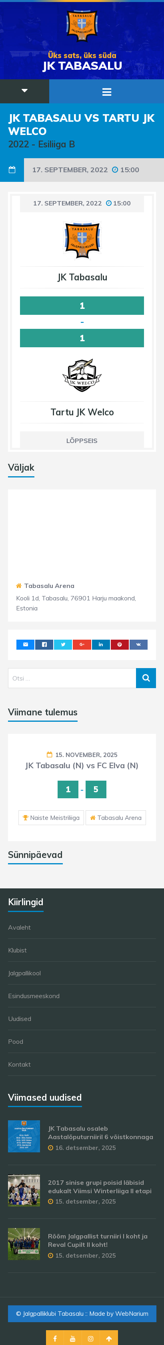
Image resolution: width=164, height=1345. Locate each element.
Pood (15, 1041)
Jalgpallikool (24, 973)
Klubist (17, 950)
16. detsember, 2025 (85, 1148)
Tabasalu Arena (49, 586)
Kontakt (19, 1064)
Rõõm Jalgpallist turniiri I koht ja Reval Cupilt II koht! (98, 1240)
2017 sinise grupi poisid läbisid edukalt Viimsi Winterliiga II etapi (100, 1186)
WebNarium (131, 1313)
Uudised (19, 1018)
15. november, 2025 (86, 755)
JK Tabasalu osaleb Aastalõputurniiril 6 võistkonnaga (100, 1132)
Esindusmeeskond (34, 996)
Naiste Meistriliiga (55, 817)
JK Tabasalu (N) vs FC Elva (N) (82, 765)
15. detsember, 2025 (85, 1201)
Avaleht (19, 927)
